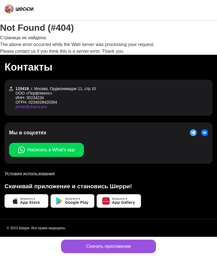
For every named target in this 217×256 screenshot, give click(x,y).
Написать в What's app (46, 149)
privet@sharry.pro (31, 106)
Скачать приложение (108, 246)
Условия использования (30, 173)
